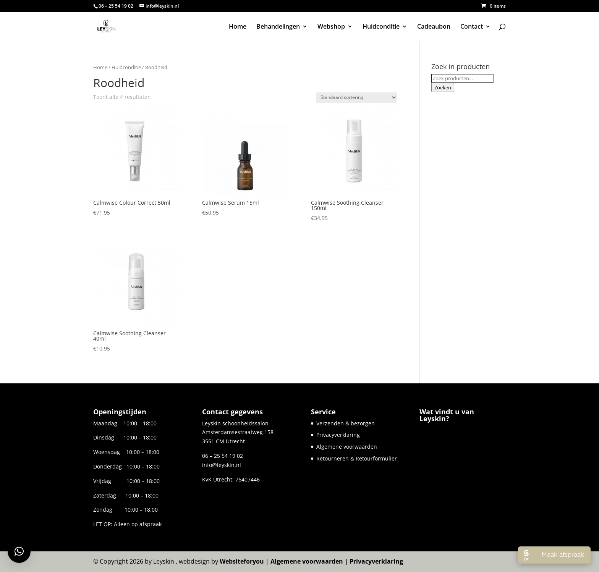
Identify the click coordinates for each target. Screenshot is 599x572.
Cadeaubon (433, 27)
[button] (19, 551)
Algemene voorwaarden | (310, 561)
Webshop (331, 27)
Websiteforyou (242, 561)
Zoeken (442, 87)
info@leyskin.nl (221, 465)
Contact (471, 27)
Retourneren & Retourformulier (356, 458)
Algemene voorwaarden (346, 446)
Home (237, 27)
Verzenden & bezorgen (345, 423)
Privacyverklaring (338, 434)
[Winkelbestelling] (356, 97)
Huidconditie (381, 27)
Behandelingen (278, 27)
